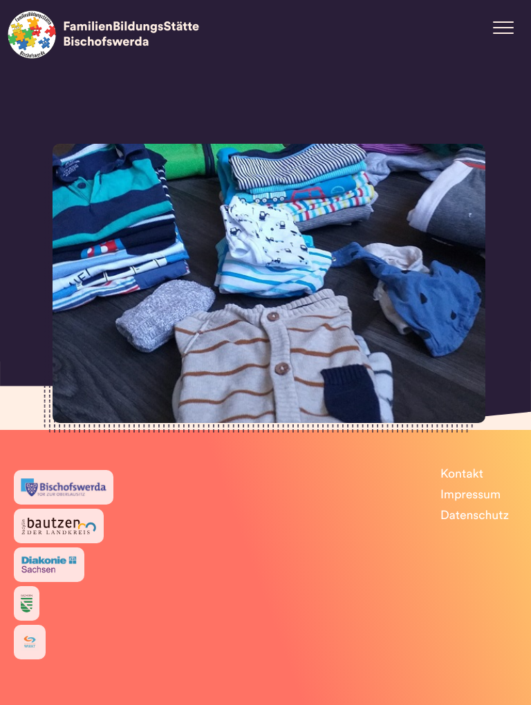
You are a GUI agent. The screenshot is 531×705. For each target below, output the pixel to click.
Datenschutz (474, 516)
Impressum (470, 495)
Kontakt (461, 474)
